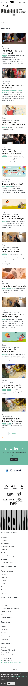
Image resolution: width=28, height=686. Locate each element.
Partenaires (4, 590)
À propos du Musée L (7, 571)
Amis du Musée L (6, 587)
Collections (4, 577)
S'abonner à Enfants (2, 437)
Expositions (4, 550)
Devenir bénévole (6, 611)
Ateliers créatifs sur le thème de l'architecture (12, 386)
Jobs (2, 614)
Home (4, 22)
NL (20, 2)
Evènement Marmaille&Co (13, 184)
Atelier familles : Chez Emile (14, 286)
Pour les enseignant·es (7, 636)
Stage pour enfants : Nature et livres (10, 350)
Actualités (4, 580)
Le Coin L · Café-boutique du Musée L (11, 556)
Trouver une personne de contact (11, 662)
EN (24, 2)
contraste (6, 2)
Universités (4, 602)
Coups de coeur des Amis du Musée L (13, 86)
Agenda (3, 553)
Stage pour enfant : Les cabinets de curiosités (12, 152)
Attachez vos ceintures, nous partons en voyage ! (13, 217)
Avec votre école (5, 543)
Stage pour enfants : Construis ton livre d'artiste (13, 123)
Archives (3, 626)
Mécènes (3, 593)
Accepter (3, 683)
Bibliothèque (4, 630)
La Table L (4, 559)
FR (16, 2)
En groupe (4, 540)
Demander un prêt (6, 618)
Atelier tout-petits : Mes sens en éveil (12, 52)
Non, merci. (11, 683)
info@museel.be (7, 660)
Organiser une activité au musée (10, 608)
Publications (4, 639)
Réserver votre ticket (7, 562)
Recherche (4, 605)
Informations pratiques (7, 546)
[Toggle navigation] (14, 14)
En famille (4, 537)
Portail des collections (7, 633)
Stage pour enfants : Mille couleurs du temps (13, 315)
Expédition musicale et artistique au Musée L (12, 250)
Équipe (3, 583)
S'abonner (14, 459)
